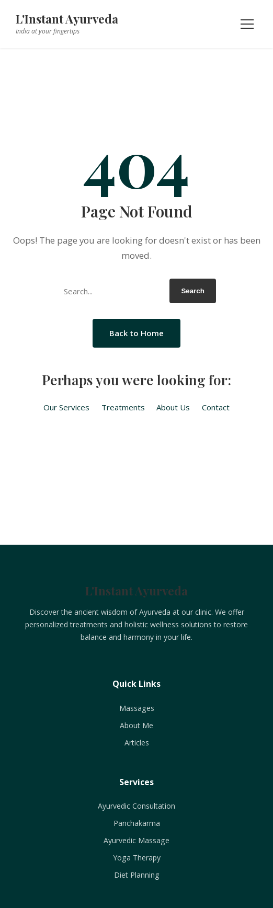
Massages (136, 708)
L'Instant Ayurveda (67, 19)
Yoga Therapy (137, 858)
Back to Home (136, 333)
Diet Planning (137, 875)
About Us (173, 407)
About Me (136, 725)
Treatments (123, 407)
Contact (216, 407)
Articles (136, 743)
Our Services (66, 407)
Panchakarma (136, 823)
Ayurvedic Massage (136, 840)
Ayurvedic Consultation (136, 806)
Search (192, 291)
